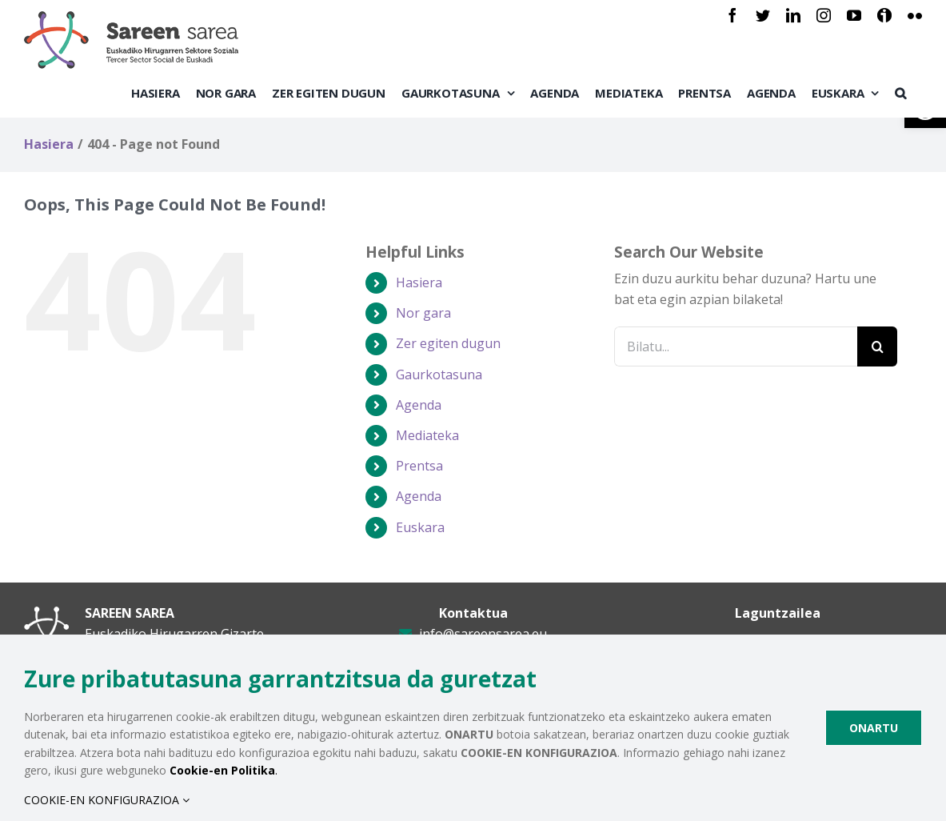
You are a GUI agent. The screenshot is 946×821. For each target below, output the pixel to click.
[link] (732, 15)
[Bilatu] (877, 346)
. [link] (223, 770)
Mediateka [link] (427, 435)
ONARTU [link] (873, 727)
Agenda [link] (418, 405)
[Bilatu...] (735, 346)
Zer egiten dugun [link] (448, 343)
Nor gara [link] (423, 313)
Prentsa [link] (419, 466)
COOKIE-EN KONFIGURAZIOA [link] (107, 799)
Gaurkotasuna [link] (439, 374)
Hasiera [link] (419, 282)
